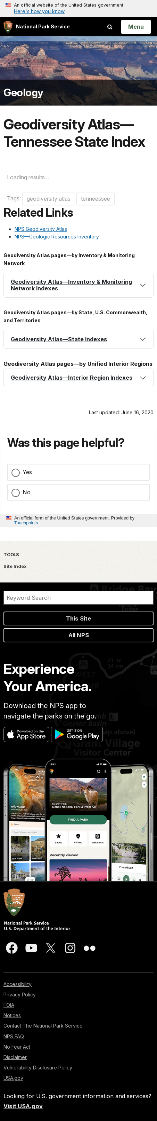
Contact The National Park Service (43, 1026)
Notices (12, 1015)
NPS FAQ (13, 1036)
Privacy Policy (19, 994)
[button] (78, 285)
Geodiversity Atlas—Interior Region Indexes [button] (71, 377)
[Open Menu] (136, 27)
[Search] (78, 598)
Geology (23, 92)
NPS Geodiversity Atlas (41, 229)
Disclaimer (15, 1057)
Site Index (15, 566)
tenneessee (95, 198)
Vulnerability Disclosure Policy (37, 1067)
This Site (78, 618)
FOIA (8, 1005)
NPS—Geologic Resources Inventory (57, 236)
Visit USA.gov (23, 1106)
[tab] (78, 285)
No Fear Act (16, 1047)
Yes (27, 472)
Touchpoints (26, 522)
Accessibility (17, 984)
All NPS (78, 635)
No (27, 492)
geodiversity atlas (49, 198)
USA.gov (13, 1078)
